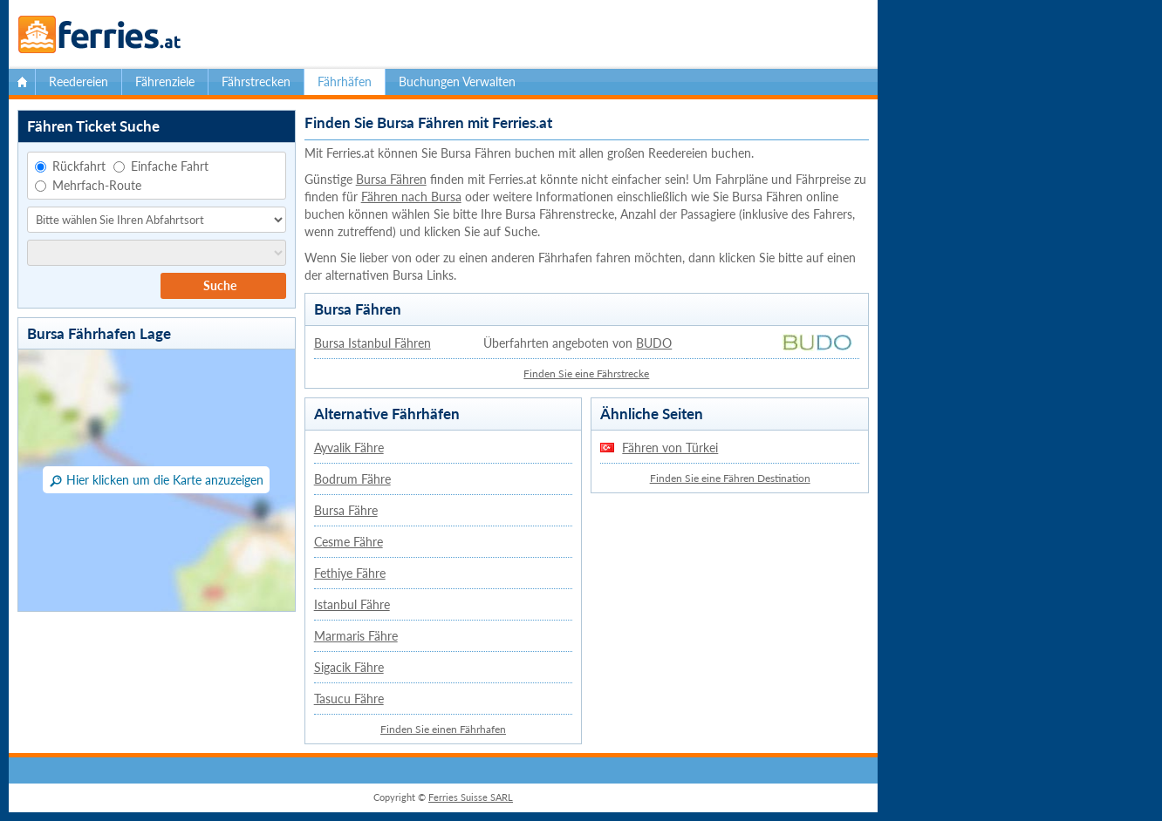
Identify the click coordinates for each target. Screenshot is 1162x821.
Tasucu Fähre (349, 698)
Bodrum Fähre (352, 479)
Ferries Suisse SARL (470, 797)
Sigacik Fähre (349, 667)
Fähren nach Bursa (411, 196)
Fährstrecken (256, 81)
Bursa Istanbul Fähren (372, 342)
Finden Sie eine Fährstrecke (586, 373)
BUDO (654, 343)
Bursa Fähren (391, 179)
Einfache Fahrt (160, 166)
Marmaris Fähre (356, 635)
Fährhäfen (345, 81)
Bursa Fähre (346, 510)
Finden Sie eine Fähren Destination (730, 478)
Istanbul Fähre (352, 604)
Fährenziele (165, 81)
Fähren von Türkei (670, 447)
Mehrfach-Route (88, 185)
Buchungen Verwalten (457, 81)
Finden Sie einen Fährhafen (443, 729)
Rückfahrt (70, 166)
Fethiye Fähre (350, 573)
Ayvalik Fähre (349, 447)
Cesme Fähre (348, 541)
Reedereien (78, 81)
